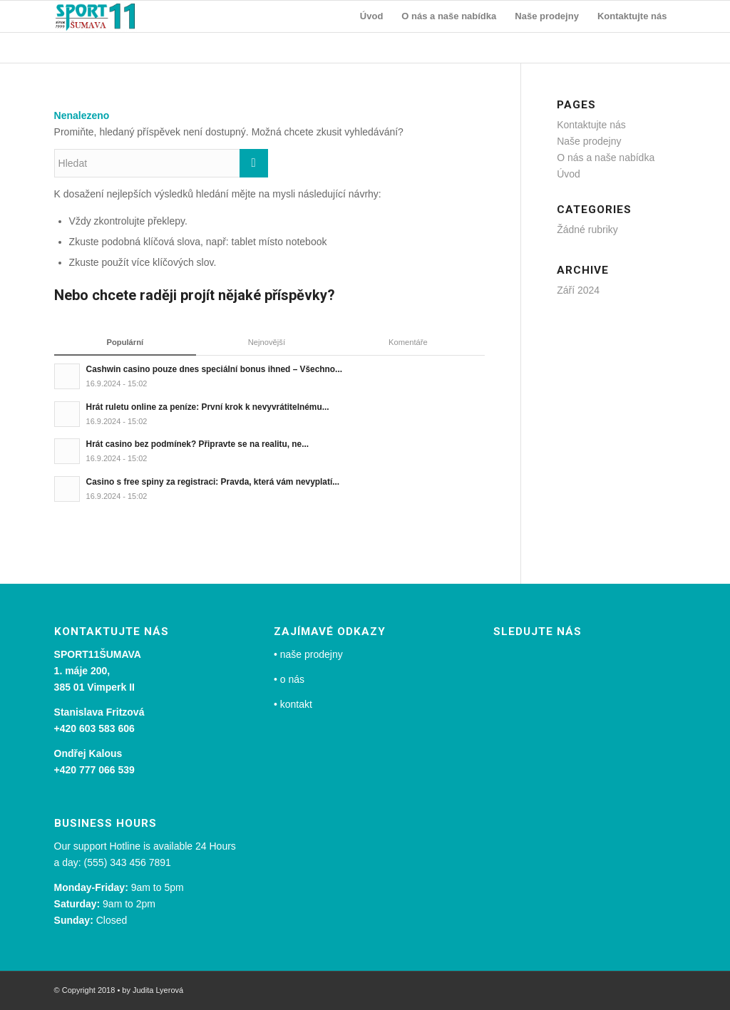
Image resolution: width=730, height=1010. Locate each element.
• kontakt (293, 704)
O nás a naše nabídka (605, 157)
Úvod (568, 174)
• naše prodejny (308, 654)
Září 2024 (578, 290)
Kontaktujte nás (591, 124)
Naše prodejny (589, 141)
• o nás (289, 679)
